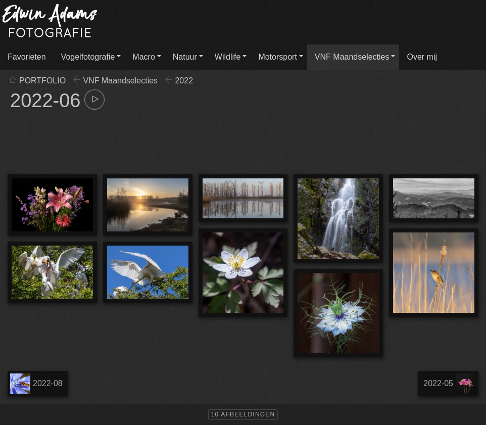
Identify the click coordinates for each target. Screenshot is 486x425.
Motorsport (277, 57)
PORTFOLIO (42, 80)
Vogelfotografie (88, 57)
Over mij (422, 57)
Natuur (185, 57)
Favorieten (27, 57)
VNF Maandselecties (352, 57)
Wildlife (228, 57)
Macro (143, 57)
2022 (184, 80)
